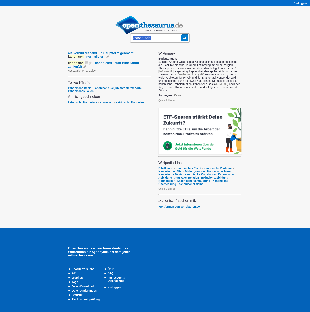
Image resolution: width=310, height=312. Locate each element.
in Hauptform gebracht (117, 53)
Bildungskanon (195, 171)
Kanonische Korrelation (200, 174)
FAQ (110, 273)
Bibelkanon (165, 168)
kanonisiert (103, 63)
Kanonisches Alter (170, 171)
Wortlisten (78, 277)
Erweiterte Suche (83, 269)
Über (111, 269)
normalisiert (95, 56)
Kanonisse (90, 102)
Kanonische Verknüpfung (193, 180)
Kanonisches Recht (188, 168)
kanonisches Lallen (81, 91)
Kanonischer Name (190, 184)
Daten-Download (83, 286)
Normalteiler (166, 180)
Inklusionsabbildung (214, 177)
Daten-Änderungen (84, 290)
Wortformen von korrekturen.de (179, 206)
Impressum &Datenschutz (116, 279)
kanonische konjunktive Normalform (118, 88)
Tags (75, 282)
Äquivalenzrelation (186, 177)
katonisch (74, 102)
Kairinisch (122, 102)
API (74, 273)
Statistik (77, 295)
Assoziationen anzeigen (82, 70)
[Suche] (160, 38)
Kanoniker (138, 102)
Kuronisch (106, 102)
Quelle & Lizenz (166, 100)
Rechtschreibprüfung (86, 299)
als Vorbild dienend (82, 53)
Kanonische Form (219, 171)
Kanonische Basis (170, 174)
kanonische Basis (79, 88)
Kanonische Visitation (218, 168)
